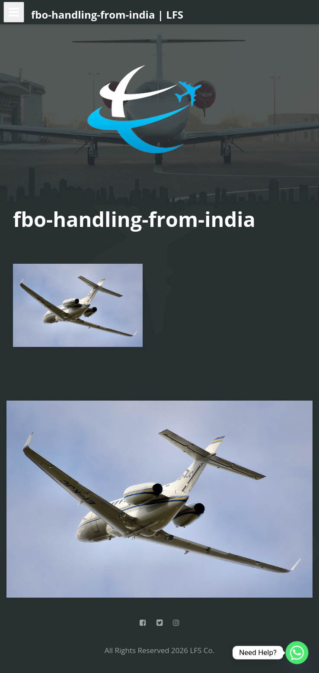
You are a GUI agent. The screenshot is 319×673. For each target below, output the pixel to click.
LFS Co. (202, 650)
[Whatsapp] (296, 652)
